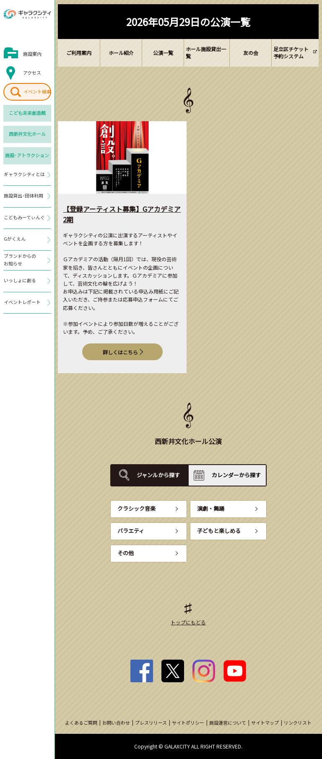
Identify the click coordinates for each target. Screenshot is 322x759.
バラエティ (130, 531)
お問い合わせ (116, 722)
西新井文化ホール (27, 133)
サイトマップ (265, 722)
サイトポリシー (188, 722)
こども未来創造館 (27, 112)
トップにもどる (188, 622)
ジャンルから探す (158, 475)
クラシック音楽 (136, 508)
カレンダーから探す (236, 475)
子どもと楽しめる (219, 531)
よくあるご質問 (81, 722)
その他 (125, 553)
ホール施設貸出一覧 (206, 52)
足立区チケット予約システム (291, 52)
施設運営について (227, 722)
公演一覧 (163, 52)
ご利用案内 (78, 52)
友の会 (250, 52)
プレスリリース (151, 722)
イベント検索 (37, 91)
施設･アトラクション (27, 155)
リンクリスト (298, 722)
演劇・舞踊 (210, 508)
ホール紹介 (121, 52)
